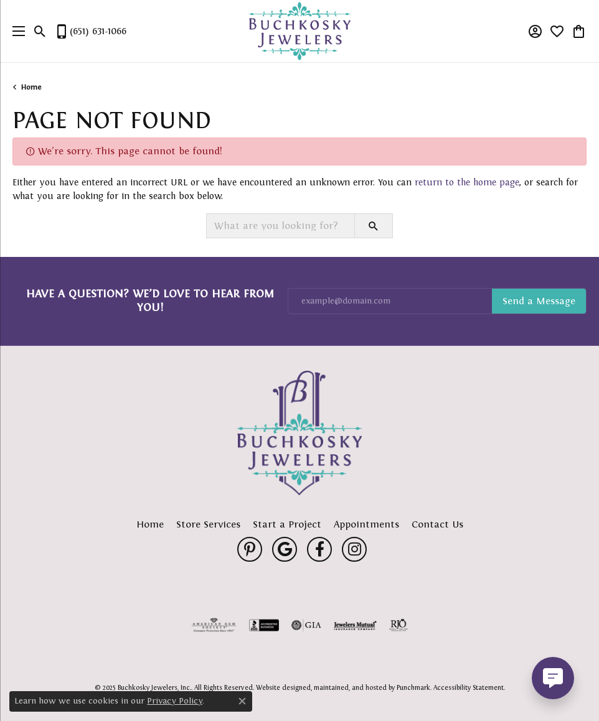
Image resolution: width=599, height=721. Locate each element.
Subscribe (539, 301)
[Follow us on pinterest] (249, 549)
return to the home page (467, 182)
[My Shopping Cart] (579, 31)
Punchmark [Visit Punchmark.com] (413, 687)
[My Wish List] (557, 31)
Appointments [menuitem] (366, 524)
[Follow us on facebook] (319, 549)
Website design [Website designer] (279, 687)
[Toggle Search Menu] (40, 31)
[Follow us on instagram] (354, 549)
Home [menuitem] (150, 524)
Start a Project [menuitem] (287, 524)
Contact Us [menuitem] (437, 524)
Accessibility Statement (468, 687)
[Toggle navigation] (15, 31)
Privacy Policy (174, 700)
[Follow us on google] (284, 549)
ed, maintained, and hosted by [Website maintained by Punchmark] (350, 687)
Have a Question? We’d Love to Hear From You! (150, 300)
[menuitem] (214, 625)
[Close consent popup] (242, 701)
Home (31, 87)
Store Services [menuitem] (208, 524)
